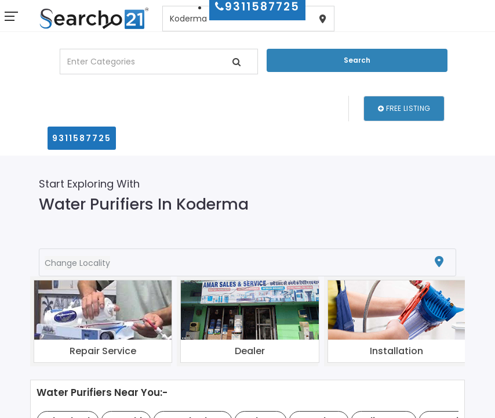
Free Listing (404, 108)
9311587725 (81, 138)
